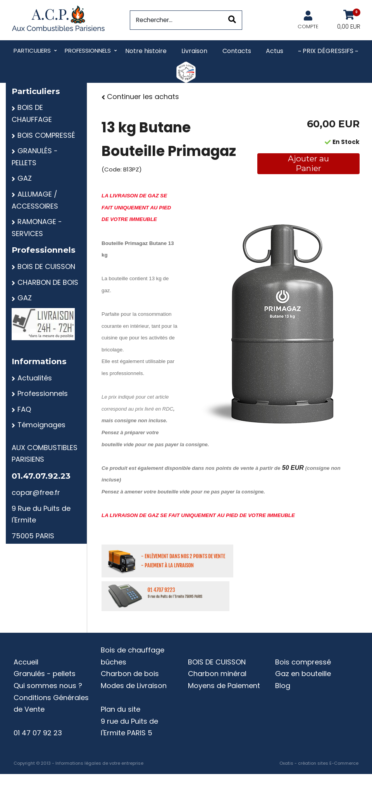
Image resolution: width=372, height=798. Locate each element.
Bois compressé (303, 662)
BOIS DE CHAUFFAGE (32, 113)
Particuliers (32, 50)
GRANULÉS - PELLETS (35, 157)
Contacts (236, 50)
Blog (282, 685)
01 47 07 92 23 (38, 733)
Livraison (194, 50)
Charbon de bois (130, 673)
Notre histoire (146, 50)
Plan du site (120, 709)
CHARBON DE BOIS (47, 282)
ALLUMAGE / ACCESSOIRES (35, 200)
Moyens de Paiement (224, 685)
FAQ (24, 409)
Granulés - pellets (45, 673)
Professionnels (88, 50)
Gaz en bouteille (303, 673)
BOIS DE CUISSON (46, 266)
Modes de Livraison (134, 685)
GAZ (24, 178)
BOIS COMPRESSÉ (46, 135)
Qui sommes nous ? (48, 685)
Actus (274, 50)
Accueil (26, 662)
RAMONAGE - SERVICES (37, 227)
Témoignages (41, 425)
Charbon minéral (217, 673)
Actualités (34, 378)
